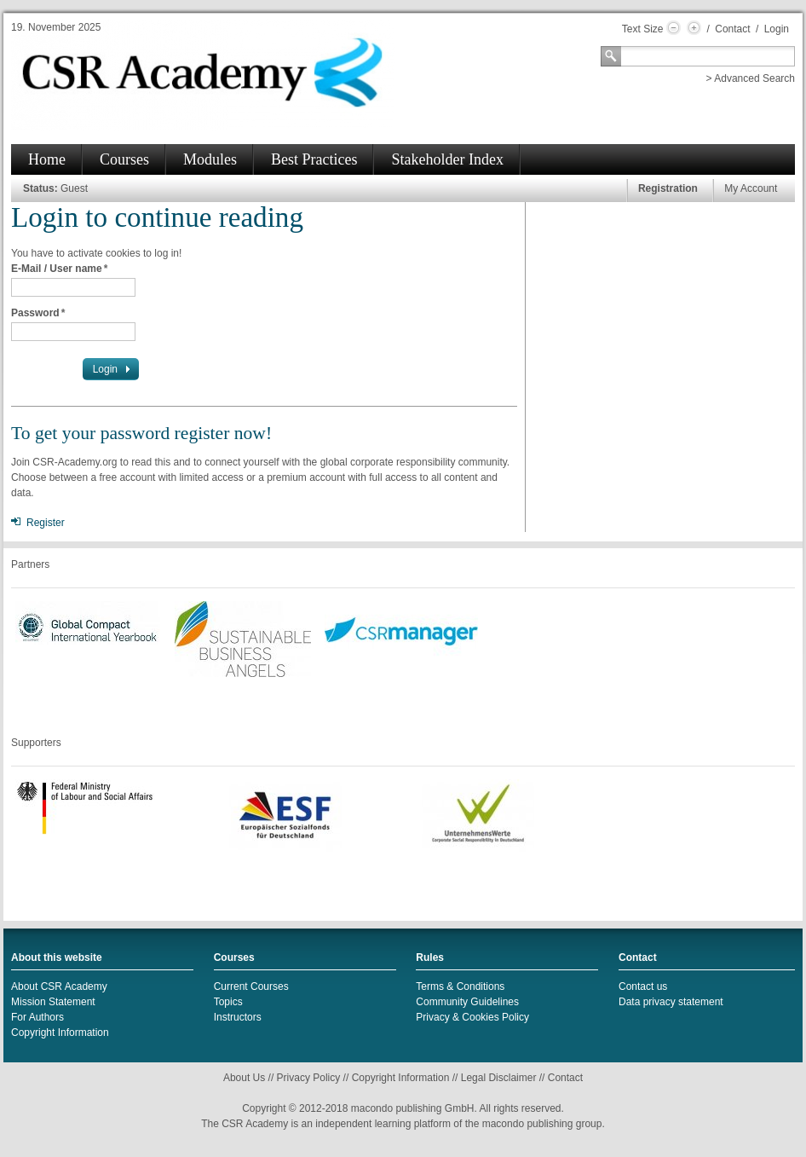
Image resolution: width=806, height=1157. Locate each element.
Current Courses (251, 986)
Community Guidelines (467, 1002)
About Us (244, 1078)
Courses (124, 159)
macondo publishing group (542, 1124)
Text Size (643, 29)
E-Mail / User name (59, 269)
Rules (430, 957)
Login (776, 29)
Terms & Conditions (460, 986)
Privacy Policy (309, 1078)
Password (38, 313)
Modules (210, 159)
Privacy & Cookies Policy (472, 1017)
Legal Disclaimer (499, 1078)
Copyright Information (60, 1032)
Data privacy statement (671, 1002)
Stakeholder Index (447, 159)
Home (47, 159)
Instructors (238, 1017)
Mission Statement (53, 1002)
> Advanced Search (750, 78)
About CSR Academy (59, 986)
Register (45, 523)
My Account (750, 188)
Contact (732, 29)
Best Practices (314, 159)
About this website (56, 957)
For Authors (37, 1017)
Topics (228, 1002)
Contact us (643, 986)
